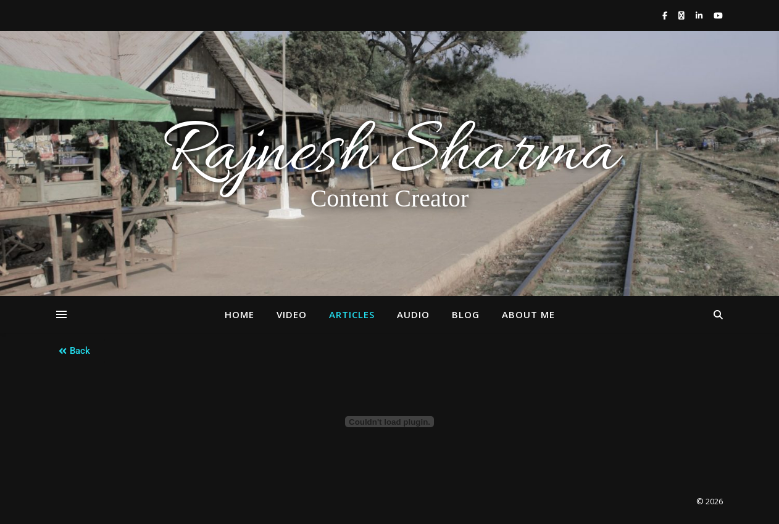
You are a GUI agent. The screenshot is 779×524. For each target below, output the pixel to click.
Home (239, 314)
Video (292, 314)
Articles (352, 314)
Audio (413, 314)
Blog (466, 314)
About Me (528, 314)
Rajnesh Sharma (389, 154)
